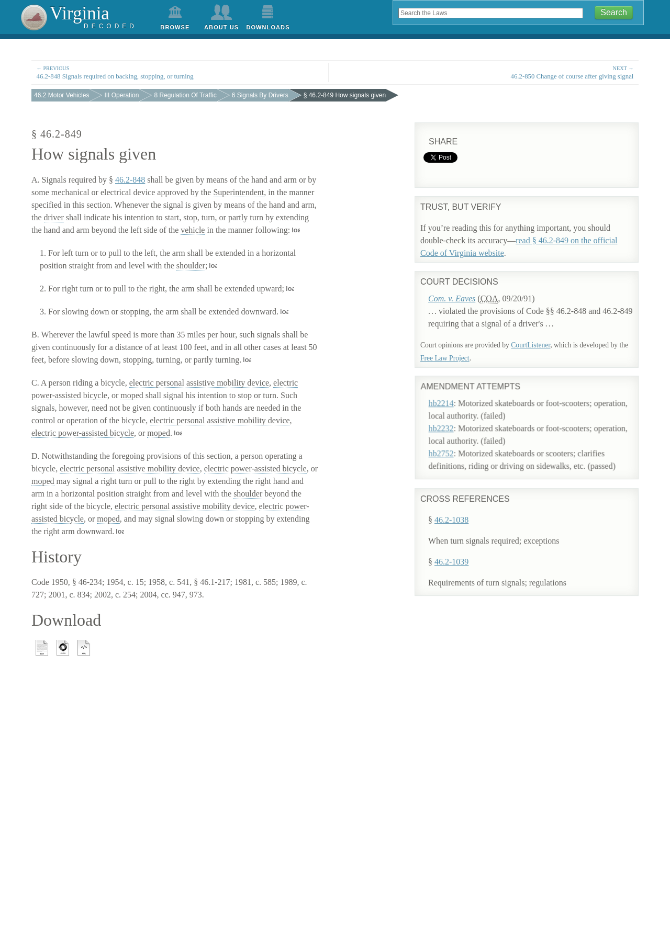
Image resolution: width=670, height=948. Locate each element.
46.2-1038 (451, 522)
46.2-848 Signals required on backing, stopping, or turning (180, 72)
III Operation (121, 95)
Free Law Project (445, 358)
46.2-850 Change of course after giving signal (489, 72)
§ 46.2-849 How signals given (345, 95)
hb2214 (453, 386)
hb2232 (453, 412)
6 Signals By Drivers (260, 95)
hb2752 (453, 437)
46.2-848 (130, 179)
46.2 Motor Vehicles (61, 95)
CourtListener (530, 345)
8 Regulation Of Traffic (185, 95)
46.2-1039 (451, 564)
